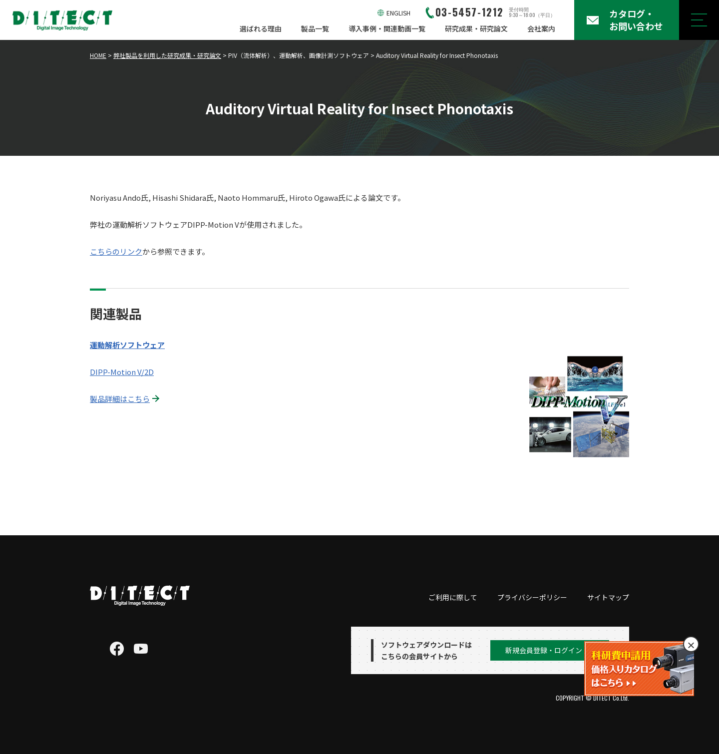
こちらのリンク (116, 251)
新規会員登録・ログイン (543, 650)
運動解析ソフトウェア (127, 345)
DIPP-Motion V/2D (122, 372)
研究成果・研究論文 (476, 28)
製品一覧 (315, 28)
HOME (98, 55)
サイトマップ (608, 597)
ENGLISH (398, 12)
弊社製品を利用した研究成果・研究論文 (167, 55)
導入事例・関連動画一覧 (387, 28)
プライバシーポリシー (532, 597)
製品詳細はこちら (120, 398)
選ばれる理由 (261, 28)
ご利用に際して (452, 597)
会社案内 (541, 28)
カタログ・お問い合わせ (636, 19)
